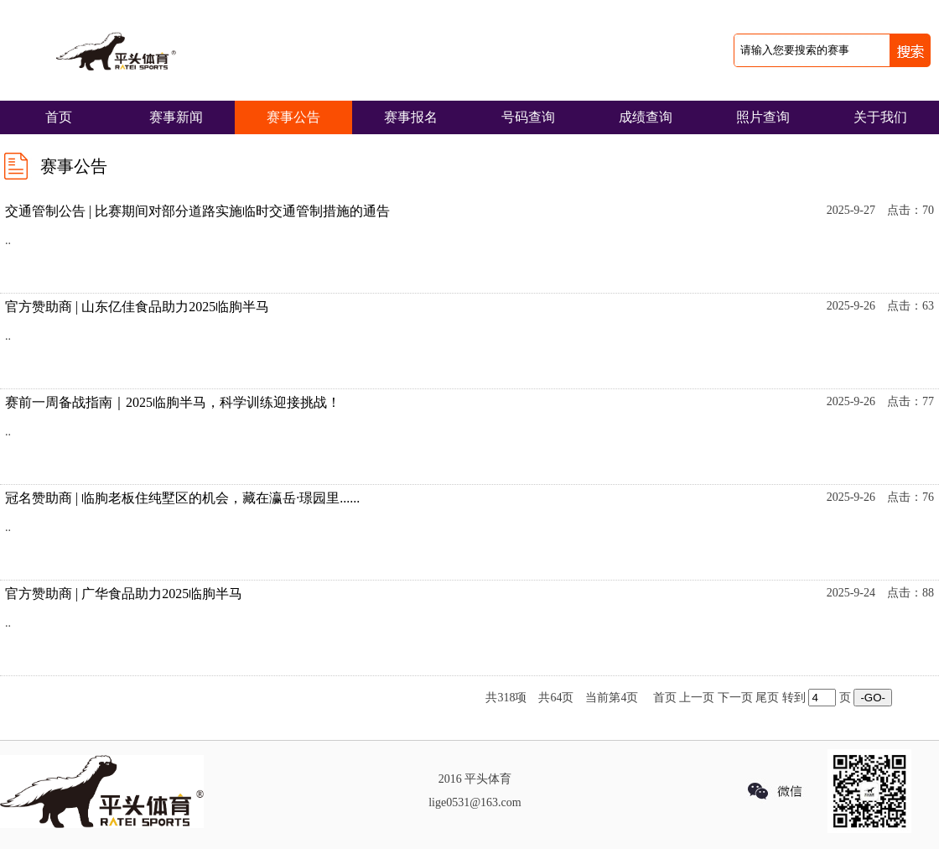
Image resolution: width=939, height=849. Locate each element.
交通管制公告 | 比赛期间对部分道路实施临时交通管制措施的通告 (197, 211)
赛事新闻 (176, 117)
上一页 (696, 697)
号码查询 (528, 117)
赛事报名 (411, 117)
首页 (58, 117)
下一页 (735, 697)
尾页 (767, 697)
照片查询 (763, 117)
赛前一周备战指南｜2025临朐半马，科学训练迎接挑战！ (172, 402)
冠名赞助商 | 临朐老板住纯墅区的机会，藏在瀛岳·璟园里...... (182, 498)
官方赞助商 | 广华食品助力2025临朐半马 (123, 593)
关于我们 (880, 117)
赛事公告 (293, 117)
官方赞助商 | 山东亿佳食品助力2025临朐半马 (137, 306)
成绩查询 (645, 117)
